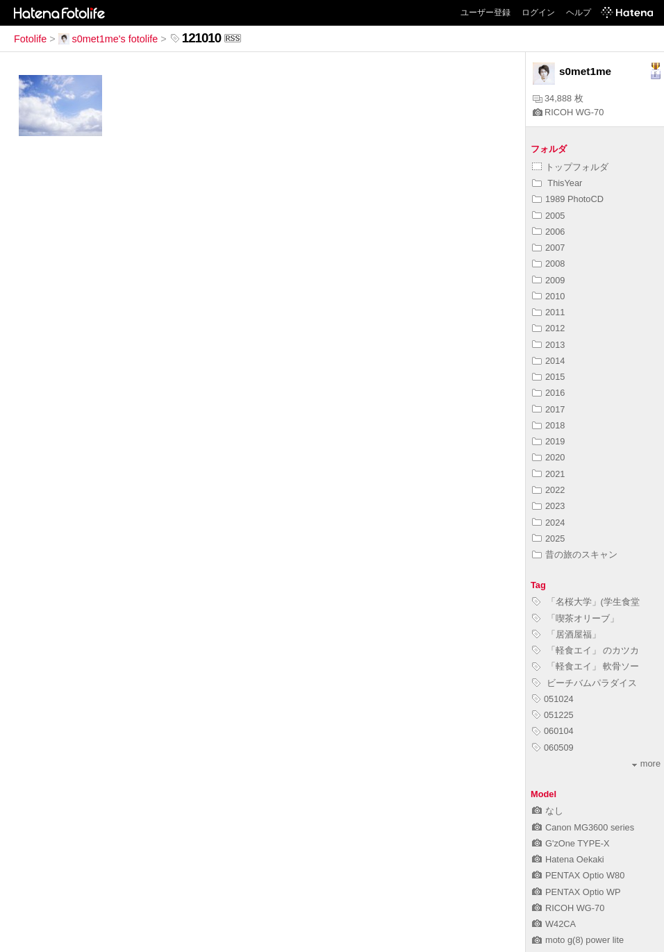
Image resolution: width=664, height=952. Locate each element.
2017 (548, 409)
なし (547, 810)
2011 (548, 312)
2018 (548, 425)
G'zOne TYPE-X (571, 843)
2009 (548, 280)
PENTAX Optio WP (576, 892)
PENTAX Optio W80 (578, 875)
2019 (548, 441)
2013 (548, 345)
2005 (548, 215)
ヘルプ (578, 12)
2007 (548, 247)
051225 (553, 715)
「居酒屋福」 (566, 634)
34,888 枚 (558, 98)
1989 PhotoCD (568, 199)
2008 (548, 263)
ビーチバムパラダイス (584, 683)
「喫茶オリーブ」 (575, 618)
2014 (548, 361)
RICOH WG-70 (568, 112)
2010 (548, 296)
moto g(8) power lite (578, 940)
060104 (553, 731)
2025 (548, 538)
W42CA (554, 924)
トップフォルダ (570, 167)
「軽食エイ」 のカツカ (585, 650)
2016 (548, 392)
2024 (548, 522)
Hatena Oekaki (568, 859)
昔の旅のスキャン (574, 554)
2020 (548, 457)
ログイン (538, 12)
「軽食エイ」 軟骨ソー (585, 666)
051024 (553, 699)
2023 (548, 506)
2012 (548, 328)
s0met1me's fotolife (108, 38)
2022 (548, 490)
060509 (553, 747)
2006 (548, 231)
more (646, 763)
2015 (548, 376)
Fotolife (30, 38)
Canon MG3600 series (583, 827)
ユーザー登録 (485, 12)
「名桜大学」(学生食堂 (586, 601)
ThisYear (557, 183)
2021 (548, 474)
